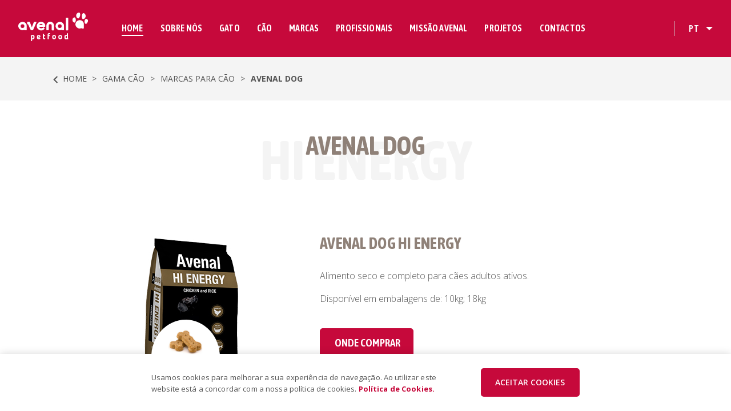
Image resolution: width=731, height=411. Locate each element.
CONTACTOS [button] (562, 28)
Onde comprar (367, 342)
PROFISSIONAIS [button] (364, 28)
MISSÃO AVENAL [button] (438, 28)
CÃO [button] (264, 28)
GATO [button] (229, 28)
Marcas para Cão (197, 78)
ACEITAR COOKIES (530, 382)
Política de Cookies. (397, 389)
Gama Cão (123, 78)
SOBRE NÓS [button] (181, 28)
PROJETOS (503, 28)
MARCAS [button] (304, 28)
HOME (132, 28)
